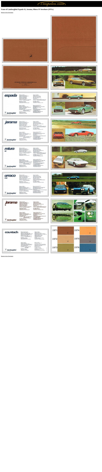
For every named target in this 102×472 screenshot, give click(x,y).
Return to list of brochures (7, 12)
